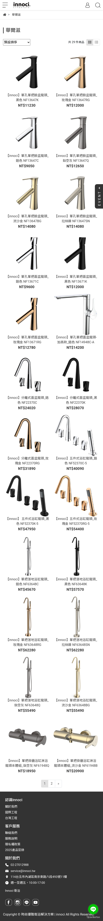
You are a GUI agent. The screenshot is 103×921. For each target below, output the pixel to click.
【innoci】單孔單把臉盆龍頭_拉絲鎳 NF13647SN (75, 218)
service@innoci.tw (23, 871)
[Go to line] (93, 909)
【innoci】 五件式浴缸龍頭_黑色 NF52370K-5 (27, 521)
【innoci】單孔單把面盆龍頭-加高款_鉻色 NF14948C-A (76, 339)
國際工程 (11, 812)
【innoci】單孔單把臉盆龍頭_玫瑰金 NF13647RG (75, 97)
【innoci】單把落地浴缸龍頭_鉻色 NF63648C (27, 581)
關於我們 (11, 806)
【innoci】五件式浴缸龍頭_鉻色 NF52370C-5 (75, 460)
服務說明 (11, 838)
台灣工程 (11, 818)
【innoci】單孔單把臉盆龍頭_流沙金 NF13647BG (27, 218)
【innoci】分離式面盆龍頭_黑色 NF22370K (75, 400)
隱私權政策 (12, 844)
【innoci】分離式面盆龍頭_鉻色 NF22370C (27, 400)
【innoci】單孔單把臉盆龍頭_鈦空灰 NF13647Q (75, 158)
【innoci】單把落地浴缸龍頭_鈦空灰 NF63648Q (27, 702)
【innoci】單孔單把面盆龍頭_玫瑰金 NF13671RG (27, 339)
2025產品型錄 (14, 850)
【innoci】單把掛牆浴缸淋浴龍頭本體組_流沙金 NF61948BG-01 (76, 765)
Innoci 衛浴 (12, 891)
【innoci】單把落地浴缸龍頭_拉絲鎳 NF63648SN (75, 642)
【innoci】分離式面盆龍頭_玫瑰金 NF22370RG (27, 460)
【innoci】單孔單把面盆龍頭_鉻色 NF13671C (27, 279)
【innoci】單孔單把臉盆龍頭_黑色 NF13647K (27, 97)
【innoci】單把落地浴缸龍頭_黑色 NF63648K (75, 581)
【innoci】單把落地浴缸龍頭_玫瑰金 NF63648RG (27, 642)
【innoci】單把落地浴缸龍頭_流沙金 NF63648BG (75, 702)
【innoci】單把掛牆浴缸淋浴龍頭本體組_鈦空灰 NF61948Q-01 (27, 765)
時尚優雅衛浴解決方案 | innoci (43, 914)
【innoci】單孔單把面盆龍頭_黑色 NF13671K (75, 279)
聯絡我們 (11, 833)
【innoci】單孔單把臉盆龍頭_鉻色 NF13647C (27, 158)
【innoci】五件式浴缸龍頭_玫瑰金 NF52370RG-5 (75, 521)
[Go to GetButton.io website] (93, 917)
